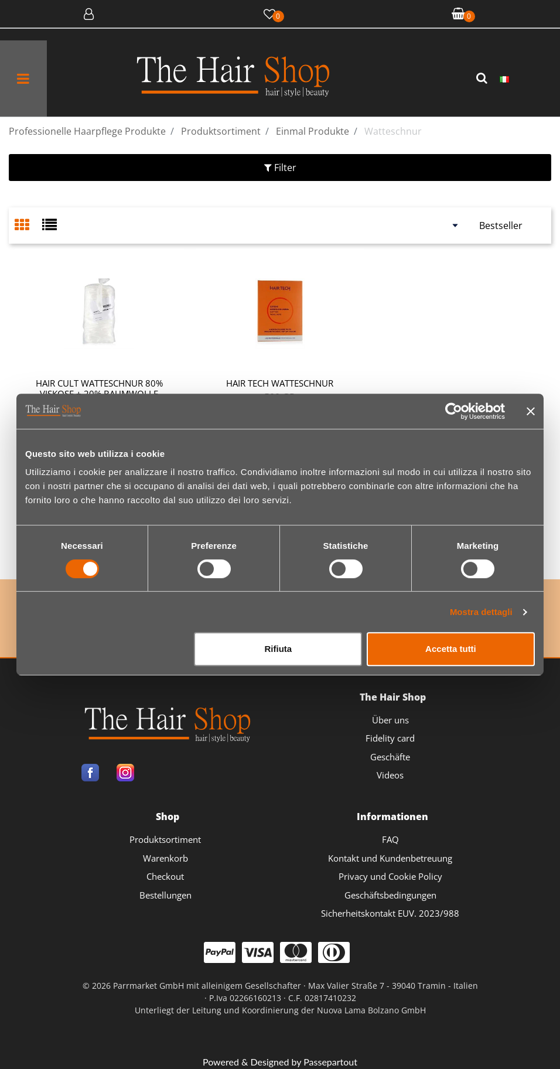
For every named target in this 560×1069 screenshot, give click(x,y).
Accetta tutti (450, 649)
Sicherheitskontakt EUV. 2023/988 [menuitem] (390, 913)
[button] (483, 78)
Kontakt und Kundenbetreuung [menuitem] (390, 858)
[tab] (28, 225)
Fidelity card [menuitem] (390, 738)
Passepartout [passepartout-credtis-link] (330, 1061)
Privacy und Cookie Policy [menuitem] (390, 876)
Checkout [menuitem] (165, 876)
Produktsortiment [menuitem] (165, 839)
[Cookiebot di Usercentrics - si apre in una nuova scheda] (453, 411)
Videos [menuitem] (390, 775)
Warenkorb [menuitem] (165, 858)
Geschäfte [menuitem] (390, 757)
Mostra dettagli (481, 612)
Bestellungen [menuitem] (165, 895)
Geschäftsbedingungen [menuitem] (390, 895)
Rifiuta (278, 649)
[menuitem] (504, 78)
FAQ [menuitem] (390, 839)
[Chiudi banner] (531, 411)
